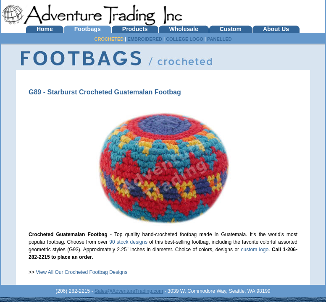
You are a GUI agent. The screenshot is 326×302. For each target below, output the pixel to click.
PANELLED (219, 39)
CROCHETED (109, 39)
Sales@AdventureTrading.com (129, 291)
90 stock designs (128, 242)
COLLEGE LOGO (184, 39)
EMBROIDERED (144, 39)
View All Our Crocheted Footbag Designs (81, 272)
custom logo (254, 250)
